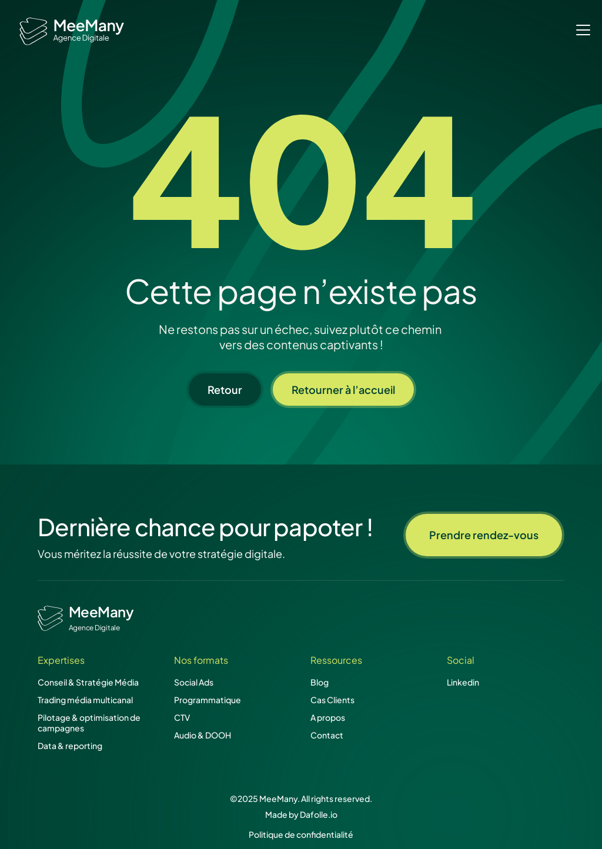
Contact (326, 735)
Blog (319, 682)
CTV (182, 717)
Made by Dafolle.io (301, 814)
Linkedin (463, 682)
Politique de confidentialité (301, 834)
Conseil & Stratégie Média (88, 682)
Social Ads (193, 682)
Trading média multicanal (85, 699)
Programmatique (207, 699)
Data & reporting (70, 745)
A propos (327, 717)
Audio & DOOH (202, 735)
